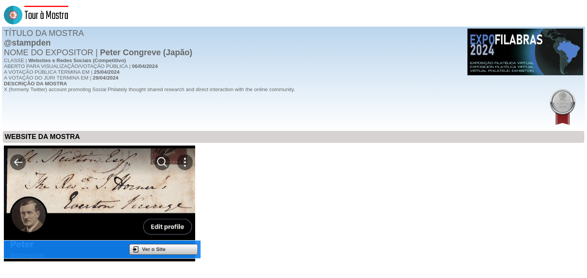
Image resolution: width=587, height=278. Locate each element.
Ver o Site (149, 249)
